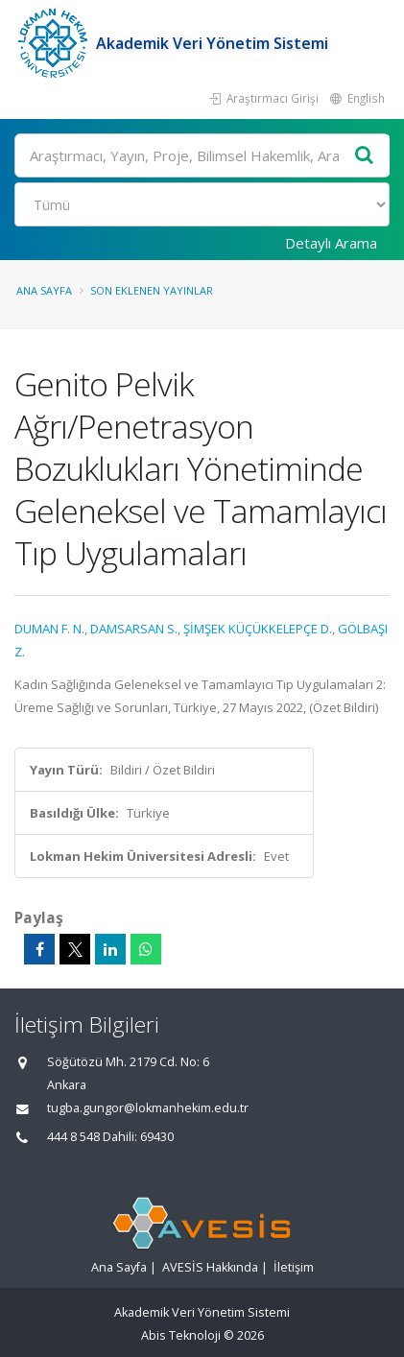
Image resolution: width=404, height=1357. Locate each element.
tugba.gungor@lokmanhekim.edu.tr (148, 1108)
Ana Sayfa (44, 290)
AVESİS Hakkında (210, 1267)
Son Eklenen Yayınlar (151, 290)
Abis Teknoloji (181, 1335)
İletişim (293, 1267)
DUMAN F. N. (49, 628)
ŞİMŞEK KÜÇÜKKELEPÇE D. (257, 628)
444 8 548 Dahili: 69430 (110, 1137)
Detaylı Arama (331, 242)
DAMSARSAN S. (134, 628)
